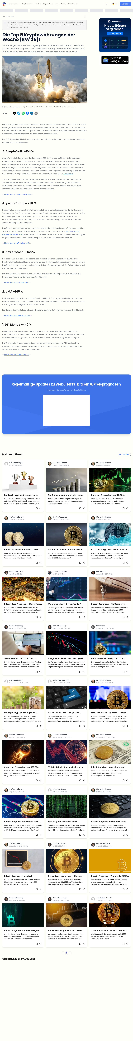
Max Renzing (101, 571)
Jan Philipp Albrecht (61, 680)
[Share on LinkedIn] (31, 113)
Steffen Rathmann (60, 462)
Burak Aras (100, 626)
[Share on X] (14, 113)
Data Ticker (72, 4)
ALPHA (38, 4)
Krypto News (48, 4)
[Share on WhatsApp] (23, 113)
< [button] (62, 953)
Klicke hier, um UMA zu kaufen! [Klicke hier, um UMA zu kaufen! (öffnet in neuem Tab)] (17, 315)
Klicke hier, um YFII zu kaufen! (16, 355)
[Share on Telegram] (18, 113)
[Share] (40, 508)
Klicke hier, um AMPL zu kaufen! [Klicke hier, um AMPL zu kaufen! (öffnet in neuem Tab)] (17, 194)
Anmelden (125, 4)
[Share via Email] (36, 113)
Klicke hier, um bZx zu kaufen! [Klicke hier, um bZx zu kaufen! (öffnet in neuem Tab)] (17, 282)
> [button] (70, 953)
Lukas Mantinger (15, 462)
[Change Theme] (106, 4)
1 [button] (66, 953)
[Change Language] (114, 4)
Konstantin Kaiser (60, 571)
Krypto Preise (60, 4)
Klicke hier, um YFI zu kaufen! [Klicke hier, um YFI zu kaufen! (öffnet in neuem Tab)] (16, 243)
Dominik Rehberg (16, 571)
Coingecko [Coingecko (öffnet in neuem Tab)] (68, 174)
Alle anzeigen (124, 454)
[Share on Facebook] (27, 113)
